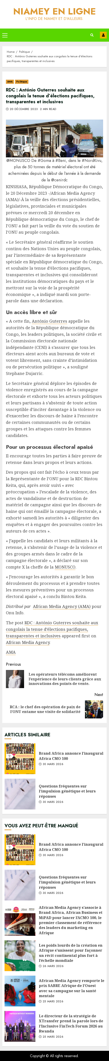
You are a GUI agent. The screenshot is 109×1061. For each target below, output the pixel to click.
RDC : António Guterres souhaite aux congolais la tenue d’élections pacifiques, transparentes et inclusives (52, 629)
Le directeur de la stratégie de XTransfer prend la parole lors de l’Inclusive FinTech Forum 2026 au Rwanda (20, 1026)
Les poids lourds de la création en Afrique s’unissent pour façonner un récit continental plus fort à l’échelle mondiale (20, 955)
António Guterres (49, 321)
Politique (21, 81)
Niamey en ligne (54, 11)
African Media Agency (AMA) (62, 606)
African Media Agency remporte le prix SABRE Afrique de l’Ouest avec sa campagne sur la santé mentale (20, 991)
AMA (9, 81)
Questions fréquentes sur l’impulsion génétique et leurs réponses (20, 794)
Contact (103, 35)
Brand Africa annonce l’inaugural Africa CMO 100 (20, 758)
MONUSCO (65, 567)
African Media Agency (28, 642)
